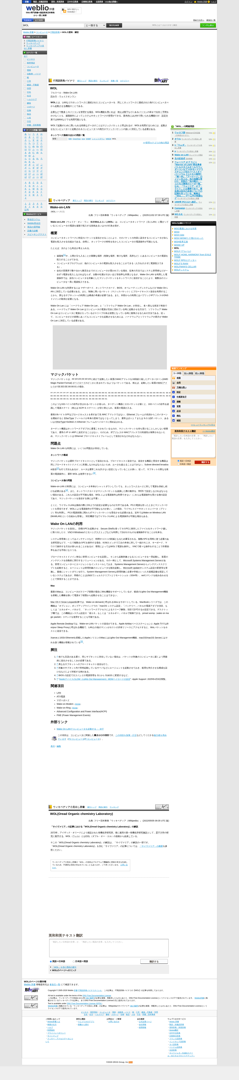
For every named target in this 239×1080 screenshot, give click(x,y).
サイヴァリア (59, 826)
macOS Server (154, 637)
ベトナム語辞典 (175, 1047)
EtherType (69, 418)
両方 (102, 129)
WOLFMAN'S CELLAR (185, 266)
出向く (159, 112)
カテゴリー (124, 81)
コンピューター (105, 102)
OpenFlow (77, 139)
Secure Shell (107, 528)
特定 (179, 392)
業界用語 (31, 63)
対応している (138, 129)
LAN (64, 102)
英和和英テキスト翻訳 (66, 935)
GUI (124, 532)
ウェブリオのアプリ (86, 1022)
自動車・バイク (34, 74)
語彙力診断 (32, 230)
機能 (68, 106)
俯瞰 (179, 401)
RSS (131, 1062)
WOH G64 (179, 235)
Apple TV (158, 623)
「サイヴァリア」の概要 (151, 846)
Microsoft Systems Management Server (142, 560)
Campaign (180, 208)
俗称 (118, 836)
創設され (91, 832)
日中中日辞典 (72, 2)
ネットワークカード (134, 486)
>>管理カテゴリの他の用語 (156, 142)
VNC (70, 532)
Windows (78, 532)
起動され (76, 129)
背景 (179, 406)
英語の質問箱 (33, 227)
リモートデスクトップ (96, 532)
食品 (29, 114)
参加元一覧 (211, 20)
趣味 (29, 103)
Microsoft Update (131, 568)
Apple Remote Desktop (62, 623)
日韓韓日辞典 (86, 2)
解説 (136, 826)
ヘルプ (213, 2)
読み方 (54, 96)
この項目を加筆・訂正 (126, 735)
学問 (29, 88)
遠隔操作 (70, 115)
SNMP (88, 139)
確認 (179, 420)
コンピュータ (42, 32)
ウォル (76, 836)
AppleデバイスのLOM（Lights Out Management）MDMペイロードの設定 (94, 679)
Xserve (54, 637)
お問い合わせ (113, 1022)
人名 (29, 118)
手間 (164, 112)
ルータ (115, 464)
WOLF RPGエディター (185, 260)
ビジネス (31, 59)
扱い (127, 129)
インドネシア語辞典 (177, 1042)
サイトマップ (52, 1036)
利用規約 (51, 1030)
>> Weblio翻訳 (209, 431)
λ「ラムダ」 (180, 145)
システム (87, 115)
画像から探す (83, 1024)
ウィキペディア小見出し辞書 (69, 807)
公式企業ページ (145, 1022)
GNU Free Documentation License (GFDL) (84, 1003)
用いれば (111, 112)
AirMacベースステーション (138, 623)
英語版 (77, 704)
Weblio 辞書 (202, 2)
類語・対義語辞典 (40, 2)
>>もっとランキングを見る (203, 425)
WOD (176, 232)
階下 (126, 112)
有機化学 (102, 832)
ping (83, 139)
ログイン (189, 1)
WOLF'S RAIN (181, 263)
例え (120, 112)
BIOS (141, 491)
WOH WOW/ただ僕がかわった (189, 238)
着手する (59, 836)
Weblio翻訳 (173, 1030)
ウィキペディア (61, 200)
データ (91, 125)
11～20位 (188, 373)
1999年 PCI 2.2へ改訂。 (186, 202)
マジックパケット (111, 125)
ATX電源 (61, 696)
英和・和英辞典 (57, 2)
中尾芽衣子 (182, 397)
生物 (29, 110)
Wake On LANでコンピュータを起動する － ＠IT (80, 729)
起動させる (60, 106)
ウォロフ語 (180, 132)
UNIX (89, 575)
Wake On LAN (70, 92)
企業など (55, 112)
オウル (178, 139)
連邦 (122, 832)
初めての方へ (198, 20)
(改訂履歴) (90, 998)
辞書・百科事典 (34, 125)
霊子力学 (160, 832)
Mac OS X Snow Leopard (63, 602)
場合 (91, 112)
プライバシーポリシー (56, 1033)
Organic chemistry (107, 826)
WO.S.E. (179, 214)
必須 (179, 411)
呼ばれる (126, 125)
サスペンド (78, 675)
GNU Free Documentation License (96, 996)
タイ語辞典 (173, 1044)
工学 (29, 81)
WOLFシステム (181, 270)
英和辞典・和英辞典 (177, 1027)
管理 (110, 115)
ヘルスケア (32, 99)
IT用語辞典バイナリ (64, 80)
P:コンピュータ (92, 739)
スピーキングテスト (36, 234)
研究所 (110, 832)
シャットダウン (98, 139)
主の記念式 (180, 158)
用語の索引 (93, 81)
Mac (59, 591)
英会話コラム (33, 219)
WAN (59, 119)
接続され (92, 102)
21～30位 (199, 373)
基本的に (127, 115)
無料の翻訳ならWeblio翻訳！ (73, 10)
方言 (29, 121)
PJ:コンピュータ (76, 739)
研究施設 (143, 832)
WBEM (108, 139)
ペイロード (80, 383)
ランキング (104, 81)
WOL (53, 211)
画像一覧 (114, 81)
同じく (121, 102)
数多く (64, 112)
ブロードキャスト (80, 414)
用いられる (145, 115)
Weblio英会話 (33, 223)
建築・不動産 (33, 85)
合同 (179, 383)
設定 (164, 115)
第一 (128, 832)
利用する (146, 125)
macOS (142, 637)
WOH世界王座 (181, 241)
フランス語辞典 (175, 1039)
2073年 (54, 832)
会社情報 (142, 1024)
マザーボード (63, 700)
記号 (27, 209)
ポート (131, 418)
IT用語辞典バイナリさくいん (90, 990)
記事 (72, 826)
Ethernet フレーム (135, 414)
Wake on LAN (182, 155)
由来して (128, 836)
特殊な (84, 125)
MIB (70, 139)
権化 (179, 416)
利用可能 (75, 119)
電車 (29, 70)
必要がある (149, 129)
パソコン (74, 112)
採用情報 (142, 1027)
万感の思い (182, 387)
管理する (84, 112)
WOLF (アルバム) (182, 251)
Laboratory (123, 826)
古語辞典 (99, 2)
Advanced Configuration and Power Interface (78, 711)
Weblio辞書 (199, 998)
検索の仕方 (52, 1024)
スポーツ (31, 107)
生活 (29, 96)
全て (26, 56)
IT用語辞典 (55, 32)
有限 (179, 378)
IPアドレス (116, 432)
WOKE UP (179, 245)
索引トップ (81, 81)
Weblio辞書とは (53, 1022)
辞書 (27, 2)
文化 (29, 92)
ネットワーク (79, 102)
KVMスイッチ (109, 542)
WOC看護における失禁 (185, 228)
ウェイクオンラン (67, 96)
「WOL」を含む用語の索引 (64, 967)
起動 (60, 125)
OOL (88, 836)
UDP (150, 418)
